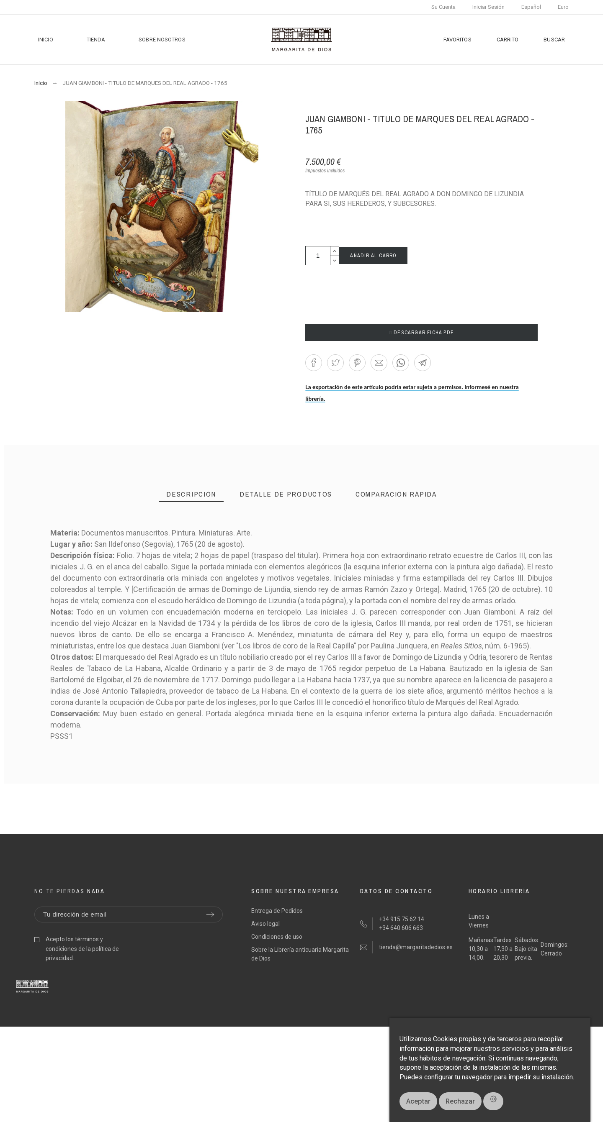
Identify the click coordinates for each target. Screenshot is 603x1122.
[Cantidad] (317, 255)
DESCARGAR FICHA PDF (421, 332)
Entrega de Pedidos (277, 910)
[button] (314, 363)
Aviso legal (265, 923)
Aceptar (418, 1101)
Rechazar (460, 1101)
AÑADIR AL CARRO (373, 255)
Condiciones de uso (276, 936)
